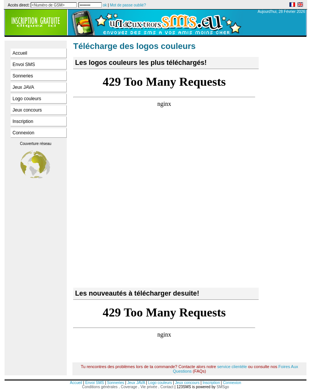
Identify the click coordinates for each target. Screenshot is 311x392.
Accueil (20, 53)
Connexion (23, 132)
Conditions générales (100, 387)
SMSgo (223, 387)
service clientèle (232, 366)
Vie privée (148, 387)
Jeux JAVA (23, 87)
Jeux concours (27, 110)
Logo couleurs (27, 98)
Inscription (23, 121)
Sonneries (23, 76)
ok (105, 5)
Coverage (129, 387)
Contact (166, 387)
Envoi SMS (24, 64)
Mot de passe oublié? (128, 5)
